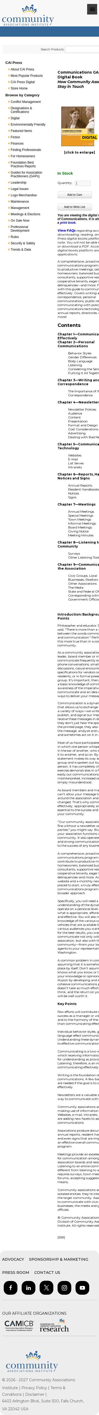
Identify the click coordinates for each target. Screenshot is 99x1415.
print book (68, 223)
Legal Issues (20, 189)
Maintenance (20, 201)
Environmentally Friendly (28, 124)
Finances (17, 143)
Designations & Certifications (21, 110)
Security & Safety (23, 243)
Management (20, 208)
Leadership (18, 182)
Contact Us (47, 1272)
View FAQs (67, 230)
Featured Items (21, 131)
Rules (15, 237)
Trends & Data (21, 249)
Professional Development (20, 228)
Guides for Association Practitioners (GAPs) (26, 174)
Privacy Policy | (35, 1387)
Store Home (19, 88)
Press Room (15, 1272)
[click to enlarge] (79, 152)
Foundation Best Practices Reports (23, 164)
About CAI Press (22, 69)
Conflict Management (26, 102)
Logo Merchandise (24, 195)
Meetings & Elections (25, 214)
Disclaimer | (36, 1394)
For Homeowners (23, 156)
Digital (15, 118)
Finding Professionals (26, 150)
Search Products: (52, 49)
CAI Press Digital (23, 82)
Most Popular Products (27, 76)
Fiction (15, 137)
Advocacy (13, 1259)
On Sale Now (20, 220)
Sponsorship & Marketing (58, 1259)
